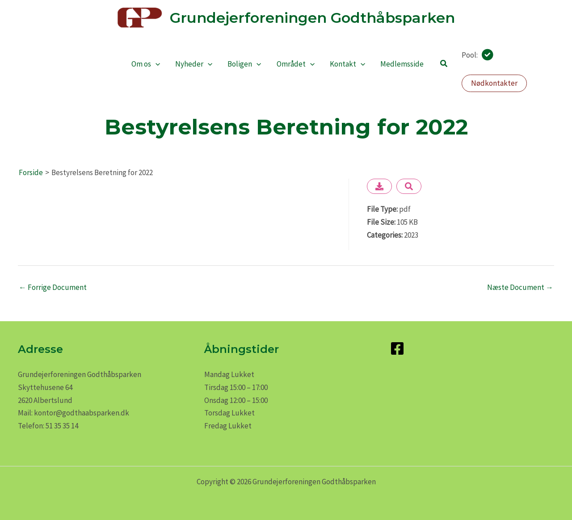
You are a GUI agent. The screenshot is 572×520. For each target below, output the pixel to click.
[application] (155, 64)
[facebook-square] (399, 348)
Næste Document (520, 287)
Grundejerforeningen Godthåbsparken (312, 17)
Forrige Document (53, 287)
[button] (444, 64)
